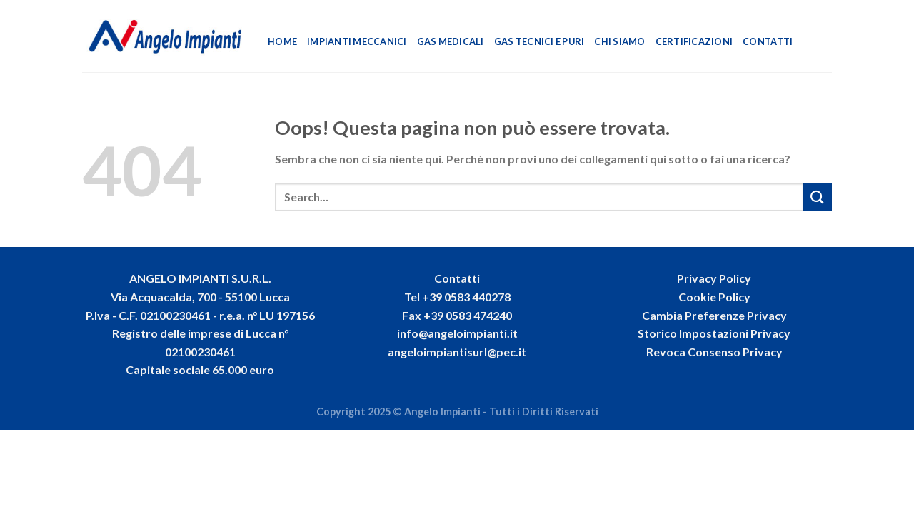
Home (282, 41)
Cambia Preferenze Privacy (714, 315)
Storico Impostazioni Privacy (714, 333)
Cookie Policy (714, 296)
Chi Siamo (619, 41)
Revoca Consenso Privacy (714, 351)
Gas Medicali (450, 41)
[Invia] (817, 197)
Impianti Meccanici (357, 41)
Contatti (768, 41)
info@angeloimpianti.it (457, 333)
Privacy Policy (714, 278)
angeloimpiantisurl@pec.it (457, 351)
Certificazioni (694, 41)
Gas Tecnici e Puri (539, 41)
